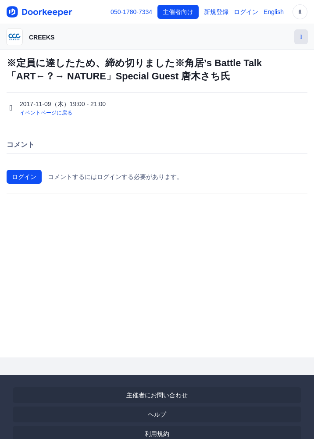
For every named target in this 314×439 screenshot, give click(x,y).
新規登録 (216, 11)
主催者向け (178, 11)
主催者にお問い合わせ (157, 395)
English (274, 11)
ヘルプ (157, 414)
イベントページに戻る (46, 113)
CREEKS (41, 37)
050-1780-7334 (131, 11)
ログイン (246, 11)
